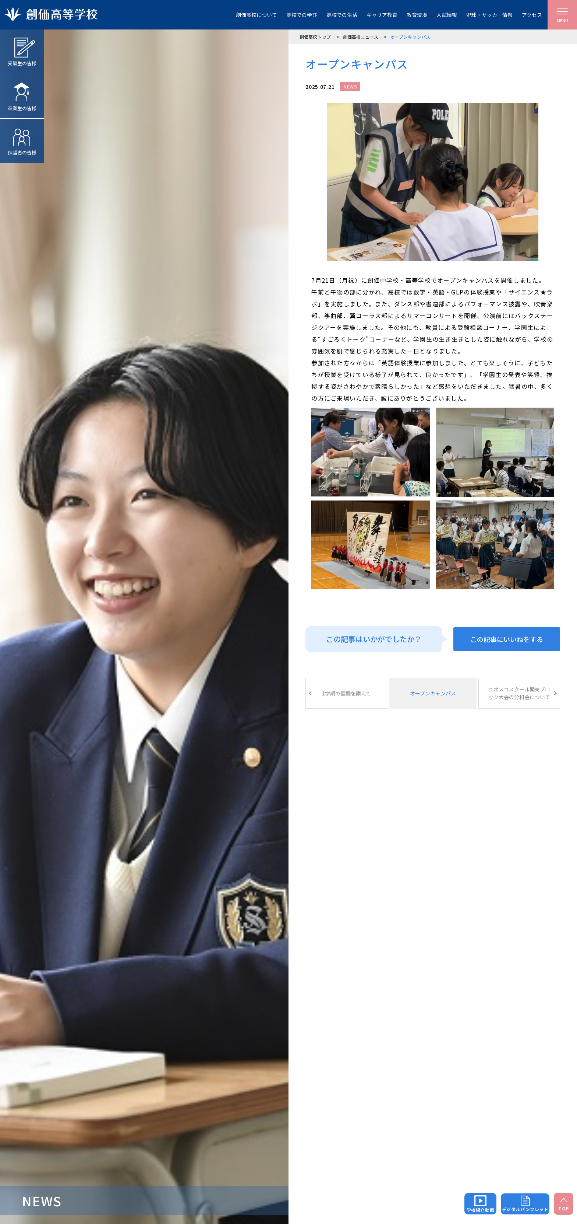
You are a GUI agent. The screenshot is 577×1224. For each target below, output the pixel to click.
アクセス (532, 14)
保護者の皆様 (22, 137)
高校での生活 (341, 14)
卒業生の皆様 (22, 93)
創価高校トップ (315, 37)
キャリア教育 (382, 14)
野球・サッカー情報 (489, 14)
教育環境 (417, 14)
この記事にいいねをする (506, 639)
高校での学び (301, 14)
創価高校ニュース (360, 37)
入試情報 (446, 14)
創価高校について (256, 14)
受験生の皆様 (22, 48)
